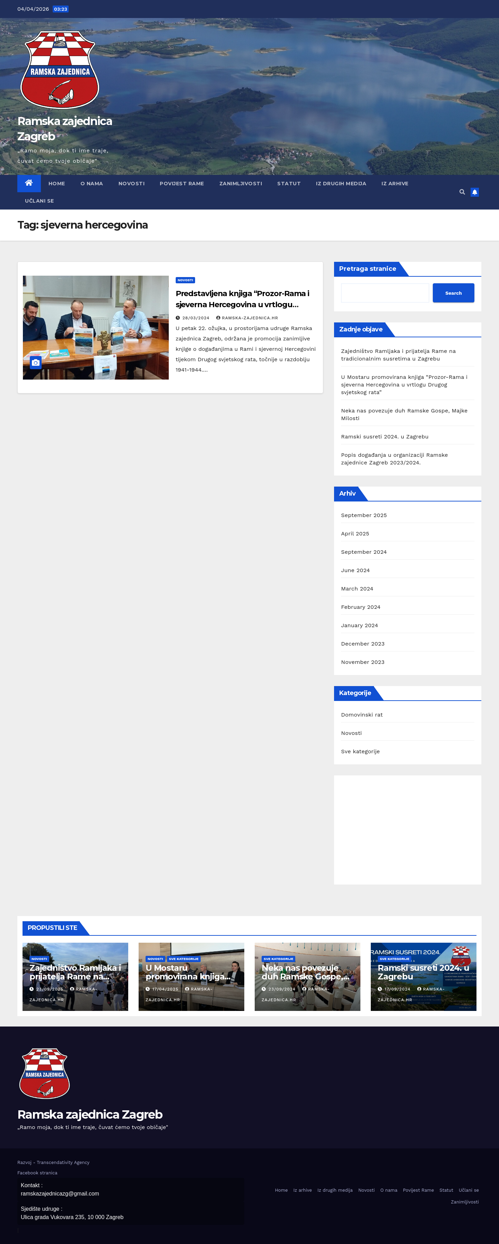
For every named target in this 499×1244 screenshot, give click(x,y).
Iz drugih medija (341, 183)
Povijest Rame (182, 183)
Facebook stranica (37, 1172)
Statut (289, 183)
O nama (91, 183)
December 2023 (363, 643)
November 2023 (362, 662)
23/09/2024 (283, 989)
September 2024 (364, 552)
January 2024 (359, 625)
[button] (462, 192)
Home (57, 183)
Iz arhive (395, 183)
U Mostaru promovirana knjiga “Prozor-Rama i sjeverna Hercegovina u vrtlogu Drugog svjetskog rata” (404, 385)
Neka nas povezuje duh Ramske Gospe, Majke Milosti (302, 976)
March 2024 (357, 588)
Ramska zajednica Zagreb (89, 1114)
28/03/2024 (197, 318)
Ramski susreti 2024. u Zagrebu (384, 436)
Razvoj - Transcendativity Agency (53, 1162)
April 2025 (355, 533)
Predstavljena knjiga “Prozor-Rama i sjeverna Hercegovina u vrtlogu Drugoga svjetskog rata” (242, 304)
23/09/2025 (50, 989)
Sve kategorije (360, 751)
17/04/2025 (166, 989)
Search (453, 293)
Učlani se (39, 201)
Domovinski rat (362, 714)
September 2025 (364, 515)
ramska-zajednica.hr (247, 318)
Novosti (132, 183)
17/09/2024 (398, 989)
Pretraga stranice (367, 269)
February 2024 (360, 607)
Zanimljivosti (240, 183)
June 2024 (355, 570)
